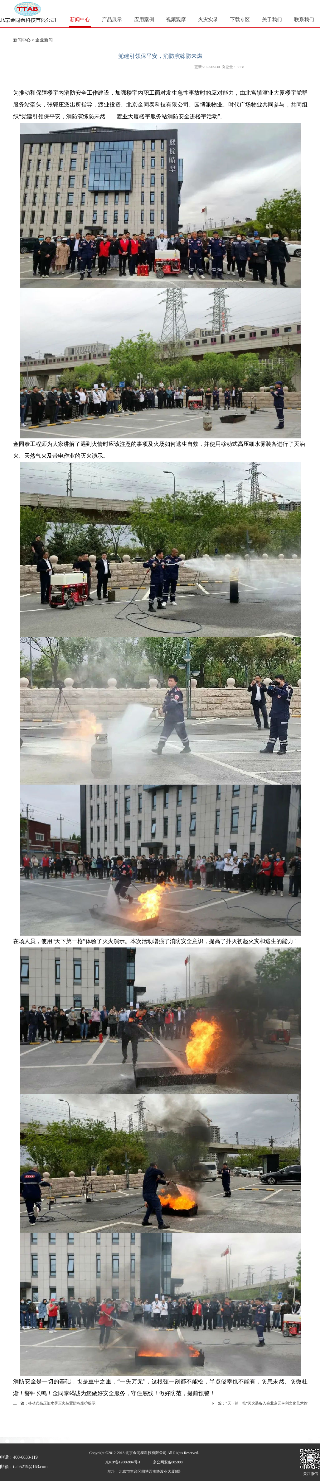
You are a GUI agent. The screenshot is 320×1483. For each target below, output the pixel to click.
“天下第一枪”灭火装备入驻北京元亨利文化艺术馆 (266, 1403)
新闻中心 (22, 40)
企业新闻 (44, 40)
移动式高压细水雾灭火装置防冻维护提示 (61, 1403)
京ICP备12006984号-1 (123, 1462)
